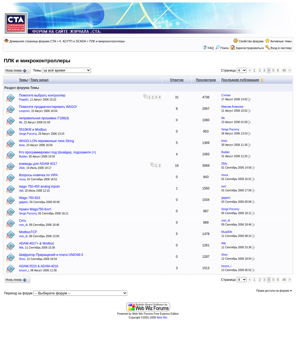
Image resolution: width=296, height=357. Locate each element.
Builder (23, 156)
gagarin (23, 202)
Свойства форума (251, 41)
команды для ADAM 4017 (38, 164)
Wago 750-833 (29, 198)
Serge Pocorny (28, 133)
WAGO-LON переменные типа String (46, 141)
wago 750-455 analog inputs (39, 186)
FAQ (211, 48)
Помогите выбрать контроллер (42, 95)
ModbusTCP (28, 232)
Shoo (22, 259)
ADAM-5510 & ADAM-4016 (38, 266)
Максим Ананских (232, 106)
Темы (23, 80)
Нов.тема (16, 70)
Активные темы (281, 41)
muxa (22, 179)
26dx (22, 167)
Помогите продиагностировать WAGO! (48, 107)
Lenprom (24, 111)
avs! (223, 186)
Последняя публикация (240, 80)
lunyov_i (24, 270)
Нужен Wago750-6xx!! (35, 209)
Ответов (176, 80)
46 (284, 70)
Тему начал (40, 80)
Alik (21, 247)
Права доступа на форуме (274, 290)
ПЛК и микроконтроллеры (107, 41)
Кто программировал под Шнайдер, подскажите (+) (57, 152)
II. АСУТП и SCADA (72, 41)
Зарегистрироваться (250, 48)
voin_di (23, 224)
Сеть (22, 221)
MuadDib (226, 231)
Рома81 (23, 99)
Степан (226, 95)
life (20, 122)
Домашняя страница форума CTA (32, 41)
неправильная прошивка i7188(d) (44, 118)
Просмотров (206, 80)
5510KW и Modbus (33, 129)
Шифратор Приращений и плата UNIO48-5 (51, 255)
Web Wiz (162, 317)
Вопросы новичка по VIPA (38, 175)
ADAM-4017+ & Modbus (36, 243)
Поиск (222, 48)
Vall (21, 190)
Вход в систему (281, 48)
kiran (22, 145)
